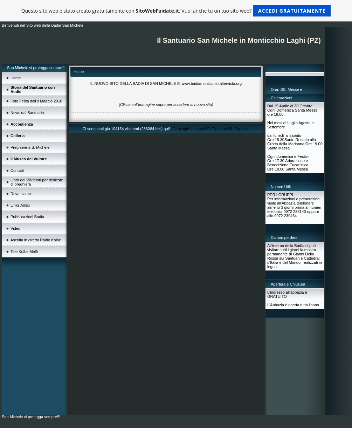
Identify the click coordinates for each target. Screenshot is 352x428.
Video (15, 228)
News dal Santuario (27, 113)
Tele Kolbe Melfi (24, 251)
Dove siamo (21, 194)
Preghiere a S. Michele (30, 147)
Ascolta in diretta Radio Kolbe (36, 240)
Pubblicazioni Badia (27, 217)
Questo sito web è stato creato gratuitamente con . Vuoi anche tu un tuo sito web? (176, 10)
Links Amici (20, 205)
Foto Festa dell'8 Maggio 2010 (36, 101)
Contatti (17, 170)
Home (16, 78)
